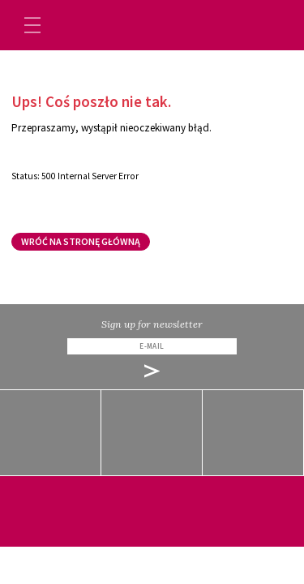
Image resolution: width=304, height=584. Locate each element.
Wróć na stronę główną (80, 241)
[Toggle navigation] (32, 25)
